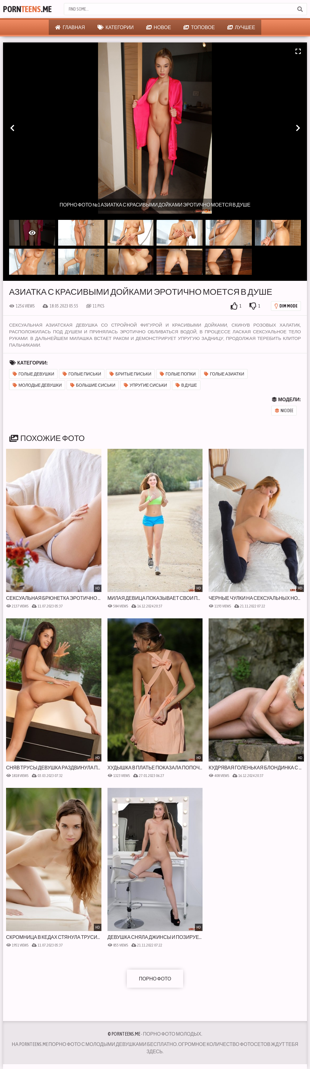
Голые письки (82, 373)
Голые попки (178, 373)
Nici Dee (284, 410)
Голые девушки (33, 373)
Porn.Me (27, 9)
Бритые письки (130, 373)
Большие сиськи (92, 385)
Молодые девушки (37, 385)
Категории (115, 27)
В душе (186, 385)
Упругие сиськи (145, 385)
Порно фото (155, 978)
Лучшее (241, 27)
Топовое (199, 27)
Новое (158, 27)
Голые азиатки (224, 373)
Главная (70, 27)
